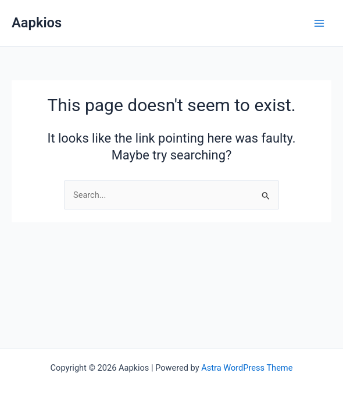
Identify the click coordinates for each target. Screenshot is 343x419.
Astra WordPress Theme (246, 368)
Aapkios (37, 23)
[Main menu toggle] (319, 23)
